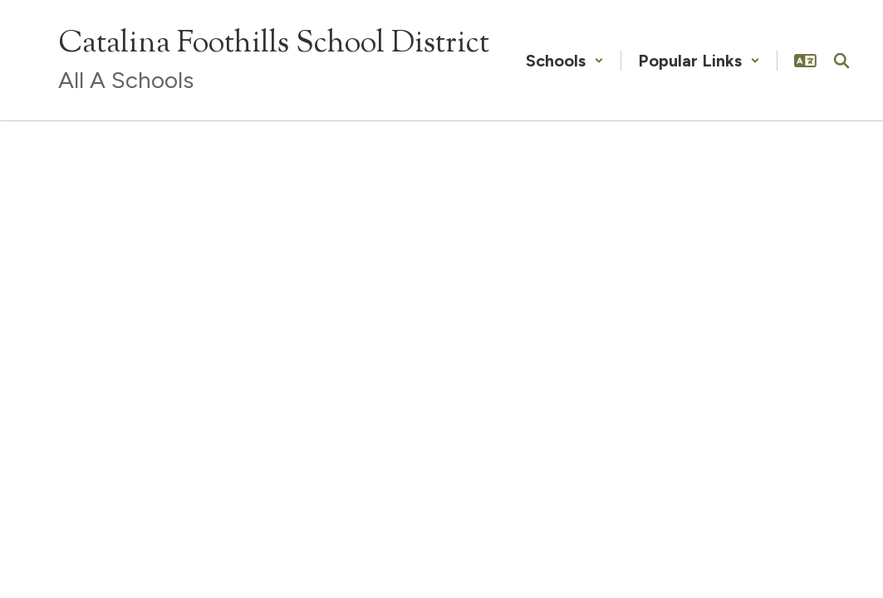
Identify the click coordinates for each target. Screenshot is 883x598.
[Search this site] (841, 60)
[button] (565, 61)
